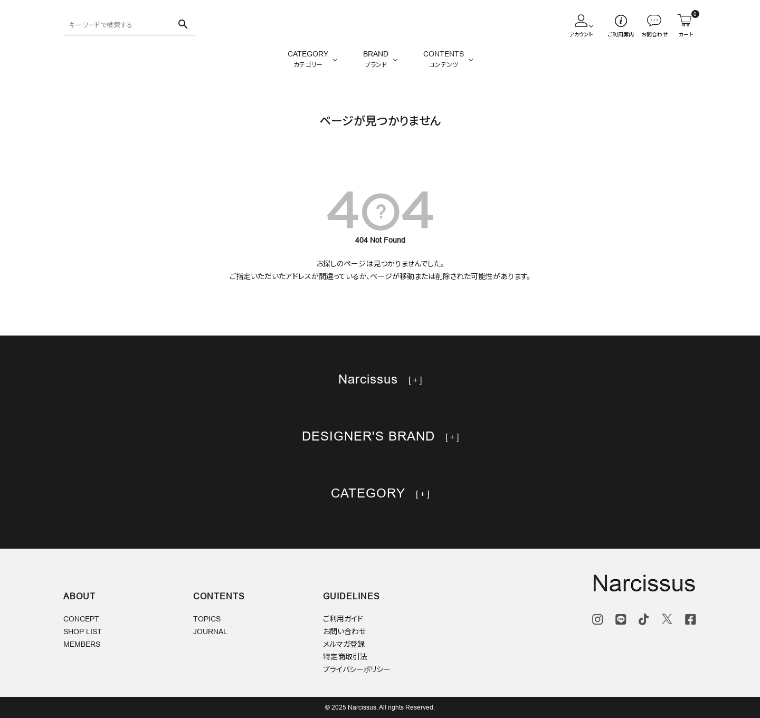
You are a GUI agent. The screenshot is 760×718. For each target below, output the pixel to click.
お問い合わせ (344, 631)
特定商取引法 (345, 657)
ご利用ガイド (343, 619)
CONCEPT (81, 619)
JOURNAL (210, 631)
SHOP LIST (82, 631)
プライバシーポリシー (357, 669)
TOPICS (207, 619)
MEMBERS (81, 644)
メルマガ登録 (344, 644)
